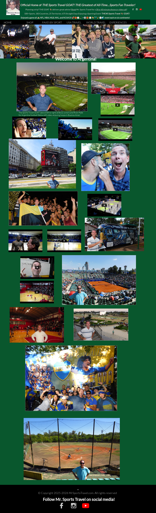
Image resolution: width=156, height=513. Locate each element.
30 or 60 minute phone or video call (111, 9)
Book (73, 9)
